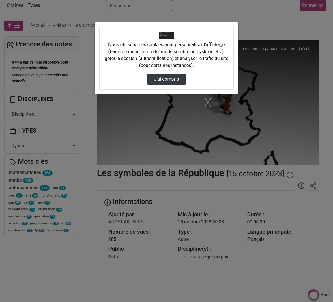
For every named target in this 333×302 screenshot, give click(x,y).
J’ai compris (166, 79)
